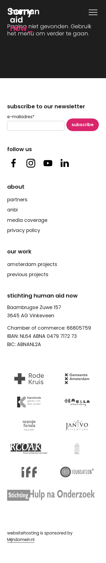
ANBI (12, 209)
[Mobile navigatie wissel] (92, 12)
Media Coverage (27, 220)
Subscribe (83, 125)
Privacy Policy (23, 230)
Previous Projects (27, 274)
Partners (17, 199)
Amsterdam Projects (32, 264)
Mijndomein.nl (20, 539)
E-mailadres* (20, 117)
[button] (13, 164)
